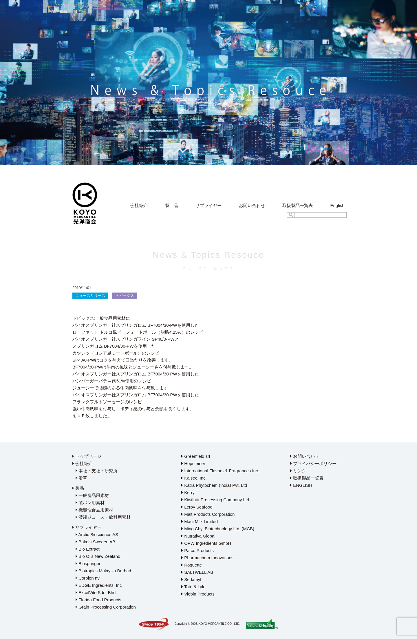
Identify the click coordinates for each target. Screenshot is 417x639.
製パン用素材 (90, 502)
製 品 (171, 205)
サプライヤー (208, 205)
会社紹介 (139, 205)
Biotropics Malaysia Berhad (103, 570)
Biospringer (88, 563)
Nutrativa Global (198, 535)
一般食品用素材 (92, 495)
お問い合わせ (252, 205)
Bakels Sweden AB (95, 541)
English (337, 205)
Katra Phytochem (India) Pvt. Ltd (214, 485)
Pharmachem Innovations (207, 557)
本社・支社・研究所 (97, 470)
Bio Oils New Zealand (98, 556)
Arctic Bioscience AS (97, 534)
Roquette (191, 564)
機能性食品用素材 (94, 509)
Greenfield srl (195, 456)
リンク (298, 470)
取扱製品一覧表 (297, 205)
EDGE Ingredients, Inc (99, 585)
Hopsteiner (193, 463)
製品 (78, 488)
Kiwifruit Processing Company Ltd (215, 499)
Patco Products (197, 550)
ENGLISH (301, 485)
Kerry (188, 492)
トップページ (86, 456)
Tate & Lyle (193, 586)
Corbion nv (88, 578)
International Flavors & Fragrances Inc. (220, 470)
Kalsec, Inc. (194, 477)
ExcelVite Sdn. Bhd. (96, 592)
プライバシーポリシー (313, 463)
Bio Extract (88, 549)
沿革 (81, 477)
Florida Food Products (98, 599)
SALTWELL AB (197, 572)
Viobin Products (198, 593)
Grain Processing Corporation (106, 606)
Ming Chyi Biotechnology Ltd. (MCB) (217, 528)
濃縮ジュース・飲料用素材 (103, 517)
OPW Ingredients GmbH (206, 543)
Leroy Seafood (197, 506)
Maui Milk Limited (199, 521)
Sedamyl (191, 579)
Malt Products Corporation (208, 514)
